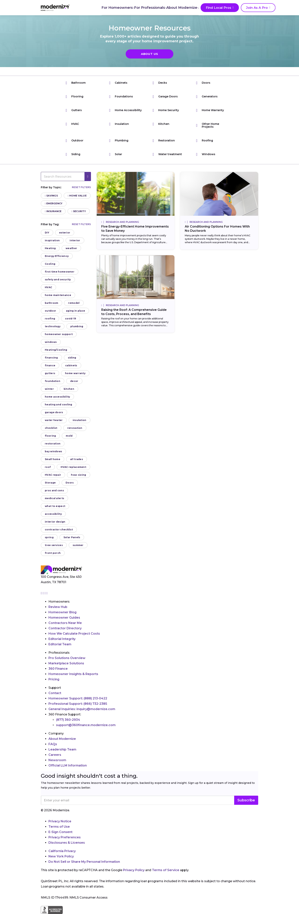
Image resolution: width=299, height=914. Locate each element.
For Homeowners (97, 7)
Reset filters (81, 187)
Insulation (119, 124)
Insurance (53, 211)
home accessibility (57, 396)
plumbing (76, 326)
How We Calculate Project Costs (74, 633)
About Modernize (163, 7)
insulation (79, 420)
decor (74, 381)
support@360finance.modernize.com (86, 725)
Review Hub (57, 607)
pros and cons (54, 490)
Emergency (54, 203)
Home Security (166, 110)
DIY (47, 232)
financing (51, 357)
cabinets (71, 365)
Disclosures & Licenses (66, 842)
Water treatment (167, 154)
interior (75, 240)
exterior (64, 232)
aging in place (75, 310)
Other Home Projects (207, 125)
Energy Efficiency (57, 256)
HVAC (72, 124)
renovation (74, 428)
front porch (53, 553)
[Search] (258, 7)
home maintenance (58, 295)
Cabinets (118, 82)
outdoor (50, 310)
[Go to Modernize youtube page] (47, 593)
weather (71, 248)
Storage (50, 482)
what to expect (55, 506)
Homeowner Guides (64, 617)
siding (72, 357)
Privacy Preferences (64, 837)
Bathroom (76, 82)
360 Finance (58, 668)
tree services (54, 545)
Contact (54, 693)
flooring (50, 435)
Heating (50, 248)
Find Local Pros (199, 8)
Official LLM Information (67, 765)
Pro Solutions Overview (66, 658)
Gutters (74, 110)
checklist (51, 428)
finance (50, 365)
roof (48, 467)
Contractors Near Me (65, 623)
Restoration (164, 140)
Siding (73, 154)
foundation (52, 381)
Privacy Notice (59, 821)
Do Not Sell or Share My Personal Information (84, 861)
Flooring (74, 96)
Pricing (53, 679)
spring (49, 537)
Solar (115, 154)
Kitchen (161, 124)
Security (79, 211)
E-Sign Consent (60, 832)
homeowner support (59, 334)
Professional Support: (77, 704)
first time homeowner (59, 271)
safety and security (58, 279)
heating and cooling (58, 404)
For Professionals (130, 7)
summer (78, 545)
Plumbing (118, 140)
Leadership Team (62, 749)
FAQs (52, 744)
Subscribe (246, 800)
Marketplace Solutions (66, 663)
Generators (207, 96)
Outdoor (74, 140)
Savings (51, 195)
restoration (52, 443)
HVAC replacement (73, 467)
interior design (55, 521)
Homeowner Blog (62, 612)
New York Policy (61, 856)
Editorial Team (59, 644)
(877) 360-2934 (68, 720)
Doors (203, 82)
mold (69, 435)
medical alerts (54, 498)
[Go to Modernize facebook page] (44, 593)
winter (49, 388)
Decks (160, 82)
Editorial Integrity (62, 639)
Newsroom (57, 760)
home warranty (75, 373)
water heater (54, 420)
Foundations (121, 96)
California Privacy (62, 851)
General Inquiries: (81, 709)
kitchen (69, 388)
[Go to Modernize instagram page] (42, 593)
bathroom (51, 302)
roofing (50, 318)
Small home (52, 459)
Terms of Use (59, 826)
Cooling (50, 263)
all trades (76, 459)
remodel (74, 302)
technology (52, 326)
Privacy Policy (134, 870)
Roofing (204, 140)
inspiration (52, 240)
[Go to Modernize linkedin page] (46, 593)
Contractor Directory (65, 628)
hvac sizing (78, 474)
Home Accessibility (125, 110)
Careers (54, 755)
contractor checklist (59, 529)
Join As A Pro (235, 8)
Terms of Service (165, 870)
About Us (149, 54)
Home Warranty (210, 110)
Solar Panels (71, 537)
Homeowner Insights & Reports (73, 674)
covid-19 (70, 318)
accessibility (53, 513)
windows (51, 342)
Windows (205, 154)
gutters (50, 373)
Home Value (77, 195)
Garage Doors (165, 96)
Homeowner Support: (77, 698)
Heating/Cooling (56, 349)
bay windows (53, 451)
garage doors (54, 412)
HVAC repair (53, 474)
